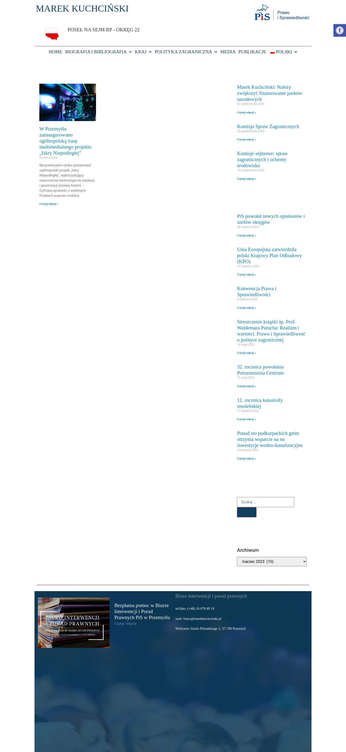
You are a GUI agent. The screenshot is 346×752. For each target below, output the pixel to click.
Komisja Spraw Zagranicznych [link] (268, 126)
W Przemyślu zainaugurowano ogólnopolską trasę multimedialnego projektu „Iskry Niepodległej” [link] (65, 141)
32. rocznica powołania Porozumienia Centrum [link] (260, 370)
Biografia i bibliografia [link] (98, 52)
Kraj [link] (143, 52)
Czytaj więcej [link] (125, 623)
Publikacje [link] (252, 51)
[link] (339, 30)
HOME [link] (55, 51)
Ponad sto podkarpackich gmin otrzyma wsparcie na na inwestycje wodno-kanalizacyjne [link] (270, 439)
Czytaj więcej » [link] (48, 203)
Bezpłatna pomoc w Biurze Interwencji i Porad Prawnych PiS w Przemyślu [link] (142, 611)
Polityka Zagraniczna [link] (186, 52)
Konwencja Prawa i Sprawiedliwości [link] (256, 291)
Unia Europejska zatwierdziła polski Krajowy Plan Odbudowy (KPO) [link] (269, 255)
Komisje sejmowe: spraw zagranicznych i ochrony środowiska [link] (262, 159)
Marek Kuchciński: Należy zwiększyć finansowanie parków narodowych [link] (269, 93)
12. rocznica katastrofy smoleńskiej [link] (260, 403)
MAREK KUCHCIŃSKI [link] (82, 8)
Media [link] (227, 51)
